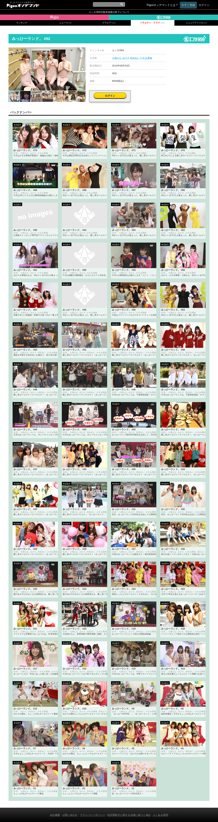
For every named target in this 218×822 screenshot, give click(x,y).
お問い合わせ (69, 814)
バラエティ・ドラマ (152, 23)
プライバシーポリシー (92, 814)
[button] (82, 50)
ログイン (189, 52)
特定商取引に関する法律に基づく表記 (129, 814)
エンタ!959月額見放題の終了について (109, 12)
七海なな (117, 58)
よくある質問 (160, 814)
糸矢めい (134, 58)
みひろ (125, 58)
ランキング (21, 23)
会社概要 (55, 814)
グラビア (109, 23)
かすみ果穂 (146, 58)
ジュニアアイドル (196, 23)
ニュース (65, 23)
